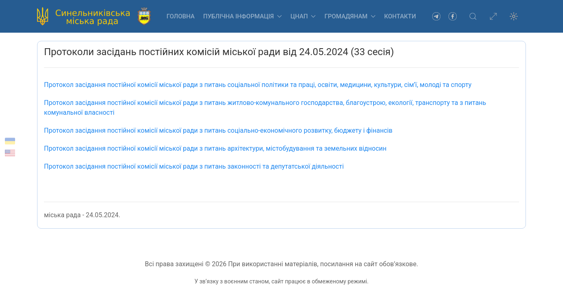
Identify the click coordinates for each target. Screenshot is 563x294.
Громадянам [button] (350, 16)
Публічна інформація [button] (242, 16)
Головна (181, 16)
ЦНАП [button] (303, 16)
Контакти (400, 16)
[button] (473, 16)
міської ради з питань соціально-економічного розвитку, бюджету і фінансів (218, 130)
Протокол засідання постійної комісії (216, 148)
